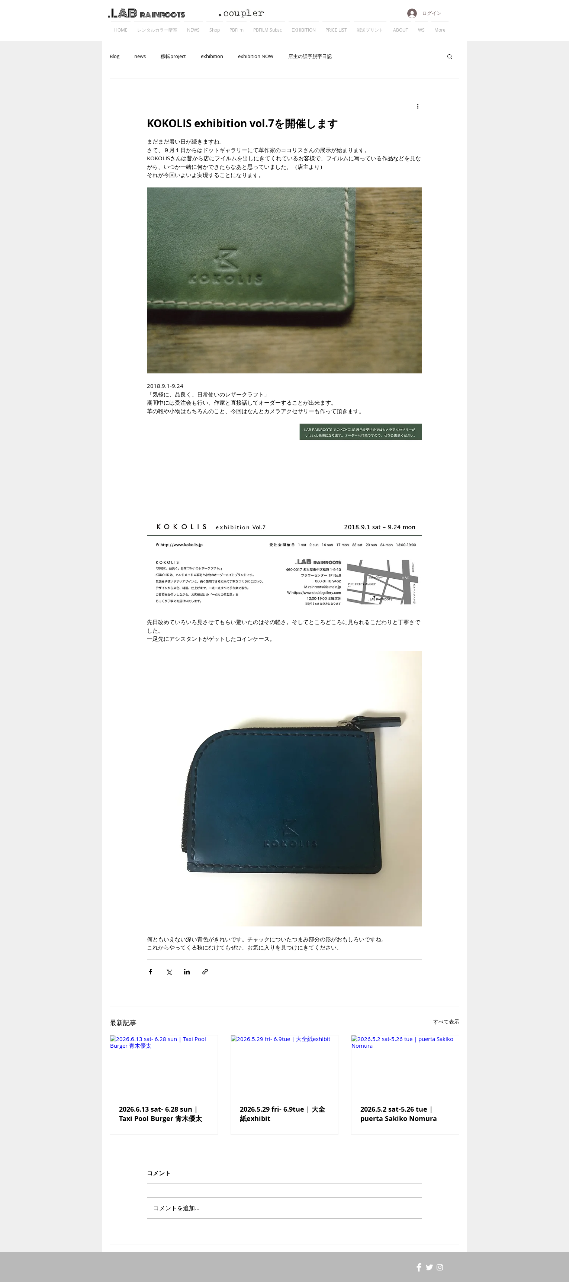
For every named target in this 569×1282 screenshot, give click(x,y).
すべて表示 (446, 1021)
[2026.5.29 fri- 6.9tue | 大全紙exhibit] (284, 1065)
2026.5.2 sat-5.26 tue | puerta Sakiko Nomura (398, 1114)
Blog (114, 56)
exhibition (212, 56)
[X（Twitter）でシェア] (168, 971)
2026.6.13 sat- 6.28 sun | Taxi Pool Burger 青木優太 (160, 1114)
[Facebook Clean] (419, 1267)
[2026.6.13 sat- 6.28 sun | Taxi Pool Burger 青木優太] (164, 1065)
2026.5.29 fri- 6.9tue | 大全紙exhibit (282, 1114)
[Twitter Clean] (429, 1267)
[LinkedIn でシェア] (186, 971)
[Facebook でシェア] (150, 971)
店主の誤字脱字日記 (310, 56)
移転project (173, 56)
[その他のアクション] (417, 105)
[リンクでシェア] (205, 971)
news (140, 56)
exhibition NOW (255, 56)
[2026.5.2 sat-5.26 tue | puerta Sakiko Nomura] (405, 1065)
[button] (449, 56)
